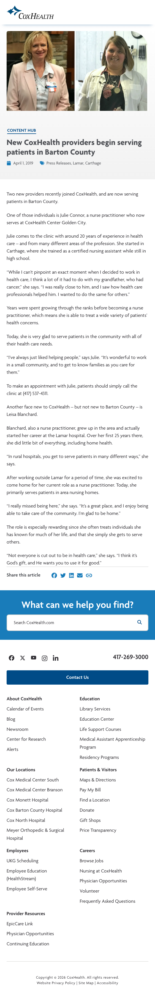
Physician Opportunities (103, 881)
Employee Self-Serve (27, 889)
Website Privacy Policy (56, 983)
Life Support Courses (100, 729)
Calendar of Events (25, 709)
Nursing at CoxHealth (101, 871)
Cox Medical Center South (33, 780)
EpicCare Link (20, 924)
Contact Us (77, 677)
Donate (87, 810)
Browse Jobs (92, 861)
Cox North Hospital (26, 820)
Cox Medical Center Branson (34, 790)
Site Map (86, 983)
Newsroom (17, 729)
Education (90, 699)
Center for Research (26, 739)
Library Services (95, 709)
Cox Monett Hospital (27, 800)
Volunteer (89, 891)
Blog (11, 719)
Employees (17, 850)
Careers (87, 850)
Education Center (97, 719)
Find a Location (95, 800)
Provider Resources (26, 913)
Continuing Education (28, 944)
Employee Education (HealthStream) (27, 875)
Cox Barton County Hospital (34, 810)
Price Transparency (98, 830)
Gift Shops (90, 820)
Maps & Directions (98, 780)
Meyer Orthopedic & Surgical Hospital (35, 834)
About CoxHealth (24, 699)
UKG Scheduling (22, 861)
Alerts (12, 749)
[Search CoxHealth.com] (77, 622)
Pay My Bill (90, 790)
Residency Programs (99, 757)
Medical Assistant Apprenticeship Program (112, 743)
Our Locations (21, 770)
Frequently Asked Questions (107, 901)
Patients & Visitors (98, 770)
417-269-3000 (130, 657)
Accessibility (107, 983)
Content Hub (21, 130)
